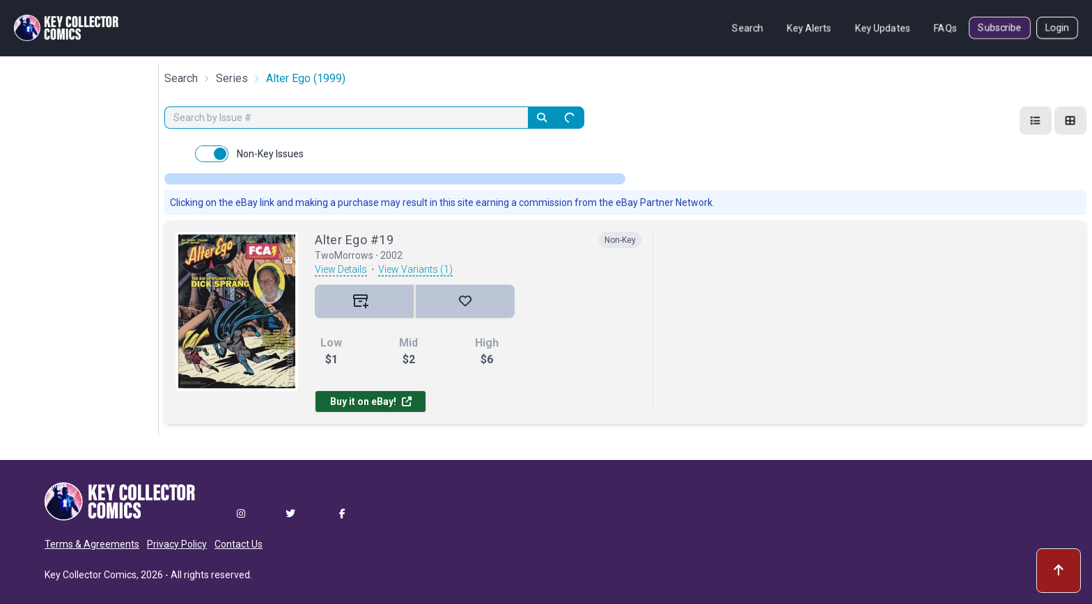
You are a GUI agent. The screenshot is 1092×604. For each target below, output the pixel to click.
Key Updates (882, 27)
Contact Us (238, 544)
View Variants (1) (415, 269)
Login (1057, 27)
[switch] (211, 153)
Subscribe (1000, 27)
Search (747, 27)
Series (232, 78)
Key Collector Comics (90, 574)
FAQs (945, 27)
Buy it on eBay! (371, 401)
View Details (341, 269)
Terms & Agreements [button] (92, 544)
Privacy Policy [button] (177, 544)
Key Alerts (809, 27)
